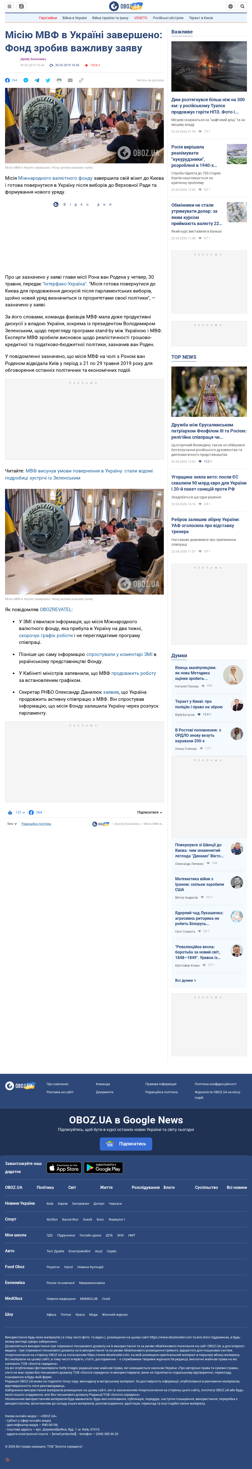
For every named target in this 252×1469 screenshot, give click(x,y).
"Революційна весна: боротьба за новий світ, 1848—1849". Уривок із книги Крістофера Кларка (199, 952)
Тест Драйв (55, 1251)
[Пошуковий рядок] (242, 6)
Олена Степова (186, 749)
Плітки (66, 1314)
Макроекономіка (92, 1283)
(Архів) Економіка (33, 59)
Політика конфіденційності (215, 1084)
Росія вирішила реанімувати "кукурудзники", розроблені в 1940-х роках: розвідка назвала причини (192, 156)
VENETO (140, 18)
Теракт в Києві (201, 18)
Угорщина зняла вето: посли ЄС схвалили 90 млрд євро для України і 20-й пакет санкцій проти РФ (208, 483)
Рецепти (53, 1267)
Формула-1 (117, 1219)
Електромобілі (79, 1251)
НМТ (131, 1235)
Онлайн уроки (90, 1235)
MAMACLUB (89, 1299)
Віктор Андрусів (186, 897)
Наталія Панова (187, 686)
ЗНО (120, 1235)
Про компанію (58, 1084)
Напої (68, 1267)
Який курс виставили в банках (196, 231)
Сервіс (112, 1251)
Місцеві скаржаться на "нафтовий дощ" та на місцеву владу (208, 122)
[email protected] (64, 1434)
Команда (103, 1084)
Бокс (100, 1219)
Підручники (66, 1235)
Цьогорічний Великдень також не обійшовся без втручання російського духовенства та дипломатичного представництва (208, 450)
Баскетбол (70, 1219)
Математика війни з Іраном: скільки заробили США (199, 884)
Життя (106, 1187)
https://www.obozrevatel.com (171, 1337)
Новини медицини (61, 1299)
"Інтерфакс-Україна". (65, 284)
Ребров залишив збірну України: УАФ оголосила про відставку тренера (205, 525)
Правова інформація (160, 1084)
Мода (93, 1314)
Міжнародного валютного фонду (55, 178)
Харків (63, 1203)
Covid (106, 1299)
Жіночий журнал (115, 1314)
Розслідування (146, 1187)
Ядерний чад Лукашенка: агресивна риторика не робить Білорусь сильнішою (199, 918)
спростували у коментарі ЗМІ (119, 654)
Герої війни (48, 18)
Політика (45, 1187)
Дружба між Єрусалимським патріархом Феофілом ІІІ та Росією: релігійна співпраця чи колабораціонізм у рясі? (209, 431)
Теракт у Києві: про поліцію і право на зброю (199, 704)
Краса (80, 1314)
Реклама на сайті (60, 1092)
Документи (104, 1092)
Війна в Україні (74, 18)
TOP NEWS (183, 357)
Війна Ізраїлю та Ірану (110, 18)
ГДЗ (50, 1235)
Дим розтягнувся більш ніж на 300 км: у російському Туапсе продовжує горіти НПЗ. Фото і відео (208, 106)
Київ (50, 1203)
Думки (179, 655)
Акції (98, 1251)
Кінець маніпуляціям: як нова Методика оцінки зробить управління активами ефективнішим (195, 673)
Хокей (87, 1219)
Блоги (169, 1187)
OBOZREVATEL (56, 609)
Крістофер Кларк (187, 965)
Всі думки (184, 980)
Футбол (52, 1219)
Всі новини (237, 1187)
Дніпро (98, 1203)
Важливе (182, 32)
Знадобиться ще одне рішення (196, 497)
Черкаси (115, 1203)
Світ (72, 1187)
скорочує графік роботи (46, 635)
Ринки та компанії (61, 1283)
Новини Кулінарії (90, 1267)
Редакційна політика (36, 824)
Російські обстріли (168, 18)
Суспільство (206, 1187)
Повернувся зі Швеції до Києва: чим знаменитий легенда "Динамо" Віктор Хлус (199, 850)
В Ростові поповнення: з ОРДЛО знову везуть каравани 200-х (198, 735)
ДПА (109, 1235)
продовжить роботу (133, 673)
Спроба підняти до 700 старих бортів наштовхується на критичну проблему (196, 178)
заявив (111, 692)
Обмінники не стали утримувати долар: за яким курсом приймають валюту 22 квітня (195, 214)
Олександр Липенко (189, 864)
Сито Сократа (185, 931)
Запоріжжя (80, 1203)
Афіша (51, 1314)
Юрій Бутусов (185, 715)
